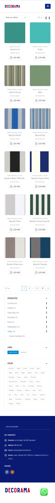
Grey (23, 386)
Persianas (11, 317)
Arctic (25, 368)
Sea (10, 395)
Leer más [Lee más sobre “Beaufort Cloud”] (16, 229)
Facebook (7, 472)
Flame (10, 386)
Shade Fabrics (13, 352)
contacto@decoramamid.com (22, 450)
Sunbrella (23, 352)
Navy (34, 390)
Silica (15, 395)
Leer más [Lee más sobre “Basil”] (41, 100)
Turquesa (27, 399)
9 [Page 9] (37, 288)
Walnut (18, 404)
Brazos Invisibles (15, 47)
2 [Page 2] (29, 288)
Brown (43, 373)
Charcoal (33, 377)
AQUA (18, 368)
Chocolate (23, 382)
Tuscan (35, 399)
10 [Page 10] (42, 288)
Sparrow (42, 395)
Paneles (10, 308)
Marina (39, 386)
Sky (28, 395)
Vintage (11, 404)
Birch (16, 373)
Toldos (46, 47)
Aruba (32, 368)
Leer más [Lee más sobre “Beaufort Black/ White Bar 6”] (16, 186)
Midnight (11, 390)
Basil (38, 368)
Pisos (9, 322)
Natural (27, 390)
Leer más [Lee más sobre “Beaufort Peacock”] (41, 272)
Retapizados (11, 327)
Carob (25, 377)
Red (40, 390)
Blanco (30, 373)
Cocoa (38, 382)
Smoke (34, 395)
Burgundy (11, 377)
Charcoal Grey (13, 382)
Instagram (12, 472)
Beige (10, 373)
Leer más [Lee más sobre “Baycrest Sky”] (41, 143)
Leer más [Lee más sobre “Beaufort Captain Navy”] (41, 186)
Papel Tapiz (11, 312)
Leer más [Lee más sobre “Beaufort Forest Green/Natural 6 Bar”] (41, 229)
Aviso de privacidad (12, 427)
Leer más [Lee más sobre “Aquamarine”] (16, 57)
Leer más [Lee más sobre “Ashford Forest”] (16, 100)
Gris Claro (31, 386)
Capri (19, 377)
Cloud (31, 382)
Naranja (19, 390)
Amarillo (11, 368)
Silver (22, 395)
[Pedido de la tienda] (16, 17)
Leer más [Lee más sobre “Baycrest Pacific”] (16, 143)
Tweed (42, 399)
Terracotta (18, 399)
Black (23, 373)
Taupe (10, 399)
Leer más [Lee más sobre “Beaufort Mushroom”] (16, 272)
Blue (36, 373)
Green (17, 386)
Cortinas (10, 303)
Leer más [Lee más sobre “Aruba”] (41, 57)
